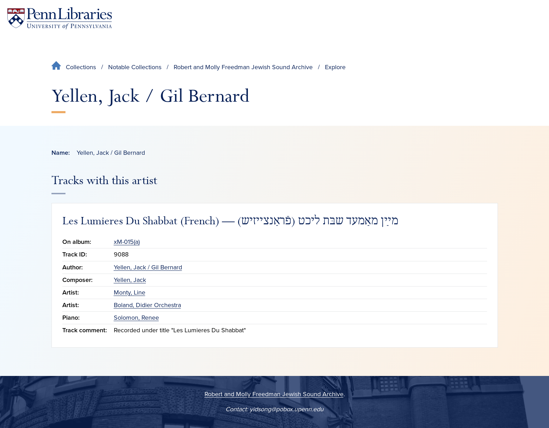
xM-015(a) (127, 242)
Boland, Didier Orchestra (147, 305)
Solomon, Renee (136, 317)
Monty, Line (129, 292)
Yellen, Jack (130, 280)
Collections (81, 67)
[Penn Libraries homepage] (59, 18)
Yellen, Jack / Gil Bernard (148, 267)
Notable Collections (134, 67)
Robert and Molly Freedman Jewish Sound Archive (243, 67)
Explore (335, 67)
